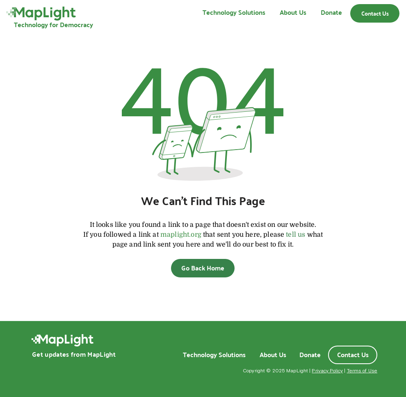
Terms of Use (362, 371)
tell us (295, 234)
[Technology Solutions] (214, 355)
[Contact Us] (374, 13)
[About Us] (272, 355)
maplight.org (180, 234)
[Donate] (310, 355)
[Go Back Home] (203, 268)
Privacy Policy (327, 371)
